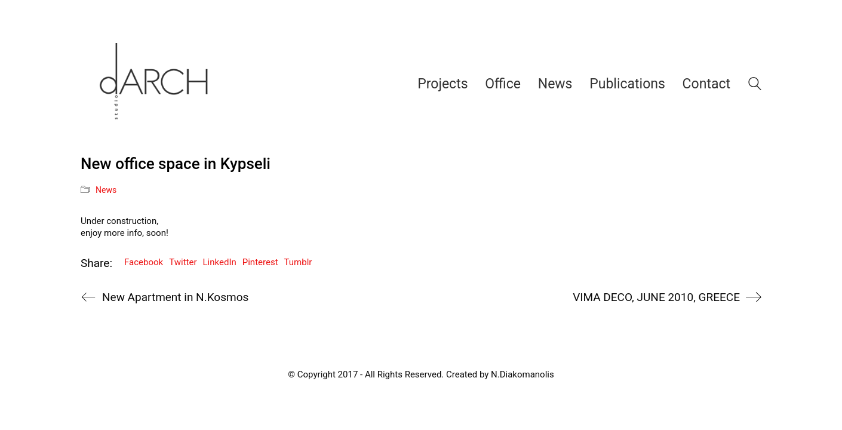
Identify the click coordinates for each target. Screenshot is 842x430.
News (106, 190)
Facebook (143, 262)
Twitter (182, 262)
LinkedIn (219, 262)
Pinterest (260, 262)
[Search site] (754, 85)
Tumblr (298, 262)
